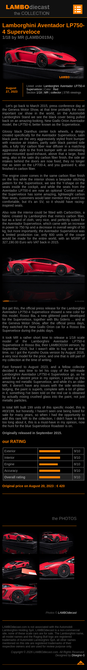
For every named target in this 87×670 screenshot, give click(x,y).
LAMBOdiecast (67, 612)
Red (55, 89)
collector (56, 92)
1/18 (39, 92)
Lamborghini (51, 86)
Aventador (66, 86)
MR (46, 92)
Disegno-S (78, 655)
